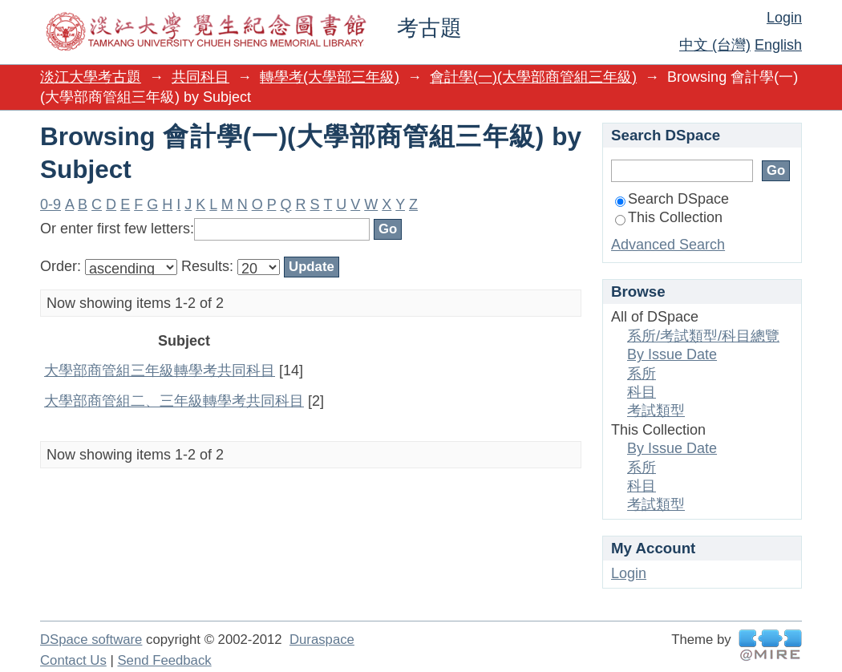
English (778, 45)
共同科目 (200, 77)
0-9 (50, 204)
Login (784, 18)
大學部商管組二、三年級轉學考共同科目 (174, 401)
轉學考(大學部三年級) (329, 77)
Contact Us (73, 660)
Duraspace (321, 639)
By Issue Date (672, 354)
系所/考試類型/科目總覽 (703, 336)
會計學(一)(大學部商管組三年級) (533, 77)
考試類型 (656, 411)
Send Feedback (164, 660)
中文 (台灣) (715, 45)
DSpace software (91, 639)
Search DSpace (672, 199)
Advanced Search (668, 245)
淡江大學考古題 (90, 77)
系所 (641, 374)
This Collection (669, 217)
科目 (641, 392)
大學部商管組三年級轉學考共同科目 (159, 370)
